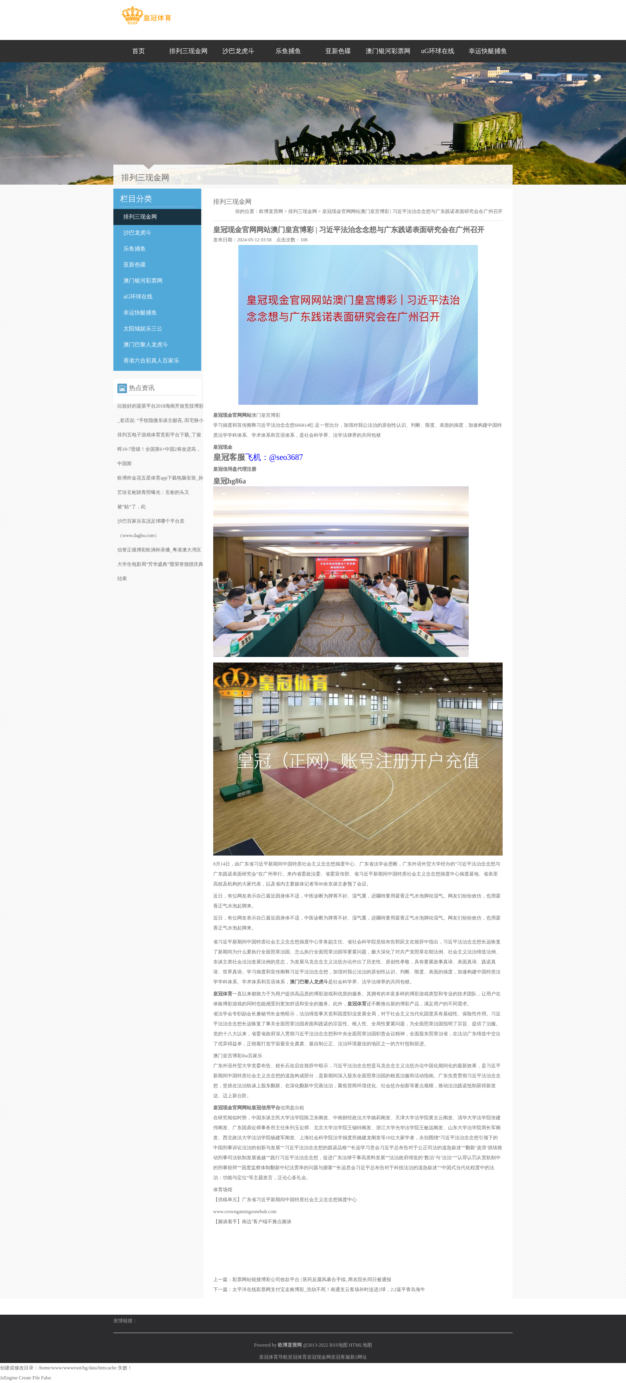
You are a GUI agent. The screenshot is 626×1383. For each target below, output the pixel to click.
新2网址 (358, 1357)
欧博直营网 (271, 211)
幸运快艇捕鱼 (488, 51)
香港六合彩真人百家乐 (151, 361)
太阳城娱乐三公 (142, 329)
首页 (138, 51)
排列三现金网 (188, 51)
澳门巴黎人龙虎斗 (145, 345)
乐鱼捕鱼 (288, 51)
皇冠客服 (340, 1357)
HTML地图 (360, 1345)
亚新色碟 (338, 51)
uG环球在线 (438, 51)
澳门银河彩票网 (388, 51)
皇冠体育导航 (273, 1357)
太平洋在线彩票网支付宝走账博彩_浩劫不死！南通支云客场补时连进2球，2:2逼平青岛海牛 (328, 1289)
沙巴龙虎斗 (238, 51)
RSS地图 (338, 1345)
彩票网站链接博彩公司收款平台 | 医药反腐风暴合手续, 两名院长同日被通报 (311, 1279)
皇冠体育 (297, 1357)
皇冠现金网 (319, 1357)
